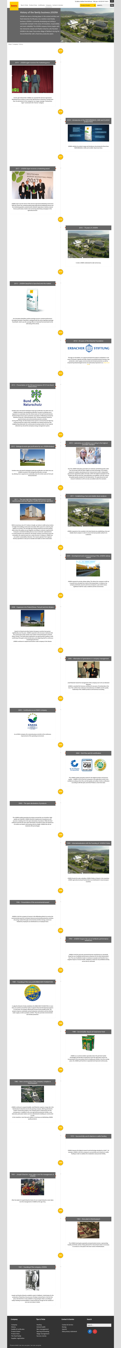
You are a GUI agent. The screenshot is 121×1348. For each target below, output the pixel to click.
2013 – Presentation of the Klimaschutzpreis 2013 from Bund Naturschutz (33, 386)
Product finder (88, 5)
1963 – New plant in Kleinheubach (88, 1219)
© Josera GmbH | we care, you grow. (20, 1345)
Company (48, 5)
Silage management (43, 1334)
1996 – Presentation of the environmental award (32, 902)
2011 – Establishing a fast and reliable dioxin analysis (88, 496)
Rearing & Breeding (43, 1331)
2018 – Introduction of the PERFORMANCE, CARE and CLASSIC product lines (88, 121)
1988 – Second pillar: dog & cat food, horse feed (88, 1032)
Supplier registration (17, 1338)
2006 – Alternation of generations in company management (88, 659)
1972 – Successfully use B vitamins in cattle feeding (88, 1136)
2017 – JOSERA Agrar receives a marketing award (33, 169)
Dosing (64, 1327)
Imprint (64, 1329)
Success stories (41, 1336)
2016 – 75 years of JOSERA (88, 228)
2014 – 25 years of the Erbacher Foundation (88, 341)
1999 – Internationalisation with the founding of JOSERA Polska (88, 843)
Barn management (43, 1329)
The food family (16, 1336)
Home (10, 44)
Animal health (41, 1327)
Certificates (41, 5)
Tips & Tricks (24, 5)
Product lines (33, 5)
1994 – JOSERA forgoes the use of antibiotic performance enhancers (88, 939)
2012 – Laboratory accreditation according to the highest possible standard (88, 444)
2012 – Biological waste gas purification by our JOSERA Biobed (32, 446)
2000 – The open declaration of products (33, 803)
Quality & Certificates (17, 1329)
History (13, 1327)
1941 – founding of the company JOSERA (32, 1267)
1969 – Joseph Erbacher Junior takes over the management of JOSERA (32, 1175)
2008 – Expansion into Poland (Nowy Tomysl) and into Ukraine (33, 607)
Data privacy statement (69, 1331)
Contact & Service (57, 5)
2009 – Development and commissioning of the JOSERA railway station (88, 556)
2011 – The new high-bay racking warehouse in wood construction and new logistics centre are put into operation (32, 500)
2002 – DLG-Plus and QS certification (88, 753)
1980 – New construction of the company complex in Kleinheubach (32, 1082)
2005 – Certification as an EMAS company (32, 710)
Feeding (39, 1325)
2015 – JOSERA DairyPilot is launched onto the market (32, 283)
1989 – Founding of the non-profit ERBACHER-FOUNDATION (32, 982)
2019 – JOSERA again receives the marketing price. (32, 63)
